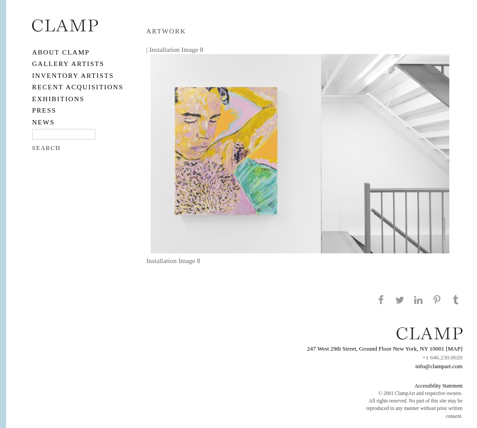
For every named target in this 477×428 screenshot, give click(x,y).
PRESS (44, 110)
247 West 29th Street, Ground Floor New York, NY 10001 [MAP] (385, 348)
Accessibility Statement (439, 385)
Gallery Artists (68, 63)
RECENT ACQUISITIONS (77, 87)
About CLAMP (61, 52)
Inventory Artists (73, 75)
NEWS (43, 122)
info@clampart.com (439, 366)
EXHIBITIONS (58, 98)
